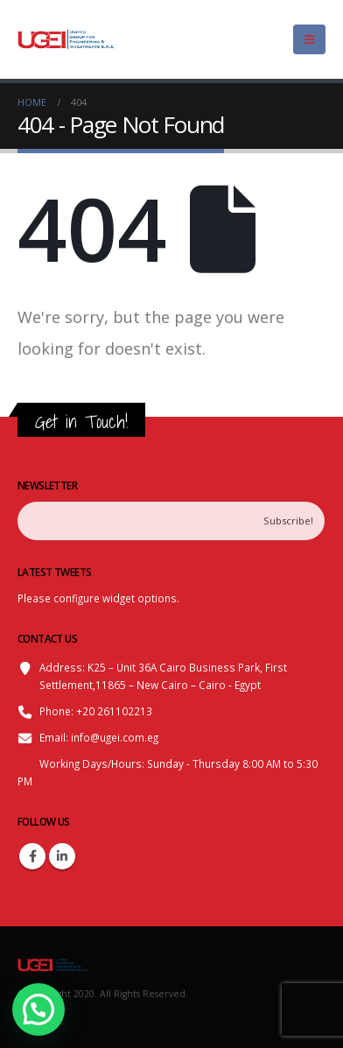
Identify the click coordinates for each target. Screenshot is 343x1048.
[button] (43, 1008)
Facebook (32, 856)
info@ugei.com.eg (114, 737)
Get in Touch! (81, 421)
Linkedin (62, 856)
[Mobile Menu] (309, 39)
